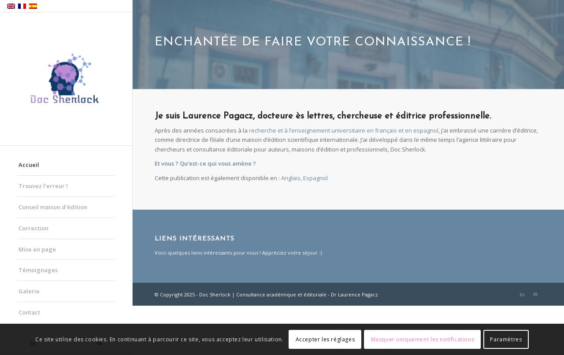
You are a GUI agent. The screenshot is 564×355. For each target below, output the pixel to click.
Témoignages (38, 270)
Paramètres (506, 339)
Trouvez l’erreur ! (43, 186)
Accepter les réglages (325, 339)
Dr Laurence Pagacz (354, 294)
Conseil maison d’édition (53, 207)
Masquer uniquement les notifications (423, 339)
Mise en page (37, 249)
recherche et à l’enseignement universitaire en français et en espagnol (343, 130)
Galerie (29, 291)
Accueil (29, 165)
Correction (33, 228)
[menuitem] (291, 178)
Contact (29, 312)
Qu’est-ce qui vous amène (216, 163)
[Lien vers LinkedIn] (522, 294)
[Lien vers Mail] (535, 294)
